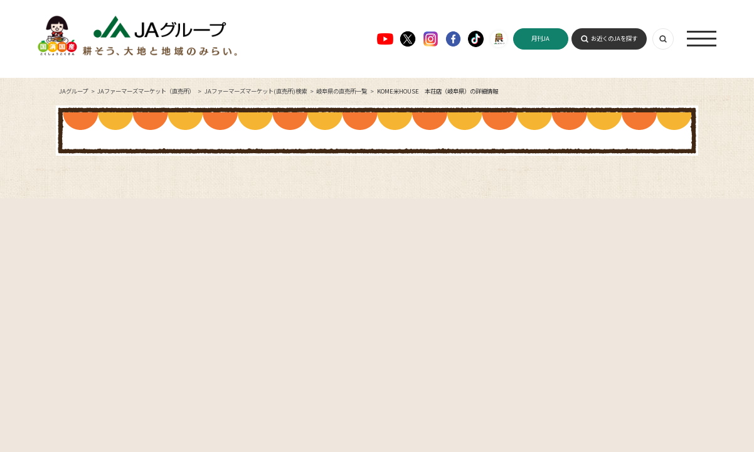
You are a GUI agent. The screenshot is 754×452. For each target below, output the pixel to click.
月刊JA (540, 38)
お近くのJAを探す (614, 38)
